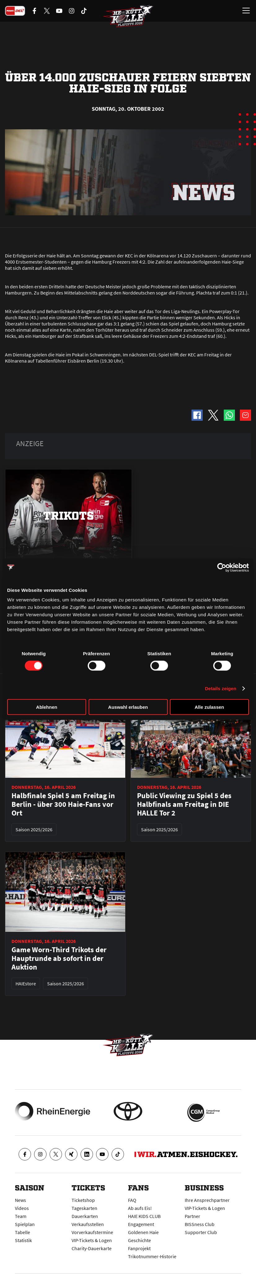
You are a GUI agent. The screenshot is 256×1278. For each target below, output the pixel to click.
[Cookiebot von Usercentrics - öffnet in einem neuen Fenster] (222, 567)
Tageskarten (84, 1208)
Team (20, 1216)
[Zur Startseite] (128, 17)
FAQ (132, 1200)
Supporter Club (201, 1232)
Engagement (141, 1224)
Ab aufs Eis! (140, 1208)
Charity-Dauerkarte (92, 1248)
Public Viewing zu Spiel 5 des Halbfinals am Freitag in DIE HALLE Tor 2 (184, 804)
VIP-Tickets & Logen (92, 1240)
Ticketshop (83, 1200)
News (20, 1200)
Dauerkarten (85, 1216)
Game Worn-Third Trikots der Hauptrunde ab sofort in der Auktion (59, 958)
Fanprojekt (139, 1248)
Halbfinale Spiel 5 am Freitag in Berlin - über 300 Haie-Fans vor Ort (63, 804)
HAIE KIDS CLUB (144, 1216)
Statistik (23, 1240)
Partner (192, 1216)
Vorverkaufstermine (92, 1232)
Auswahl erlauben (128, 707)
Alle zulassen (209, 707)
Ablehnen (46, 707)
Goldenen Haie (143, 1232)
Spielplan (25, 1224)
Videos (22, 1208)
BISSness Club (199, 1224)
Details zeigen (220, 688)
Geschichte (139, 1240)
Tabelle (22, 1232)
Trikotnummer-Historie (152, 1256)
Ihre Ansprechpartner (207, 1200)
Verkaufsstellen (88, 1224)
